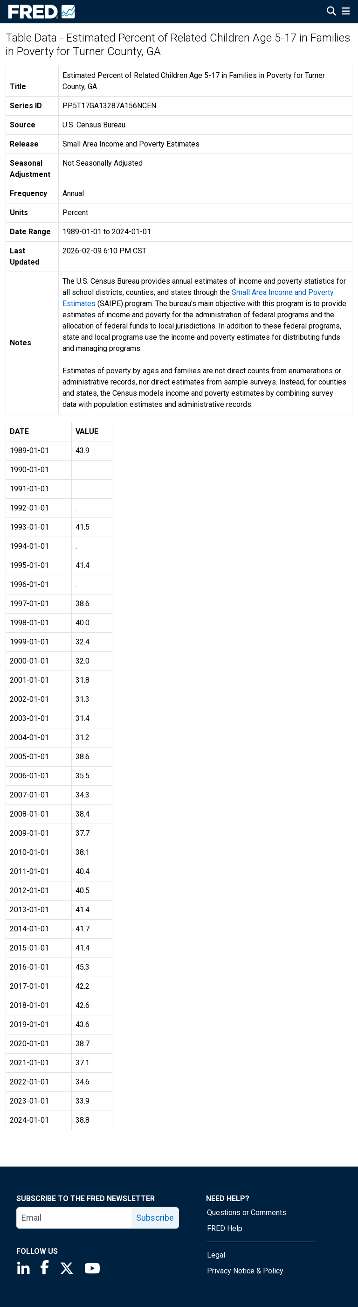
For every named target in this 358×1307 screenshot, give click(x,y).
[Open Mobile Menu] (345, 12)
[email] (74, 1218)
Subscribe (155, 1218)
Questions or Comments (246, 1212)
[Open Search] (331, 12)
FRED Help (224, 1228)
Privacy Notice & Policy (245, 1270)
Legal (216, 1255)
